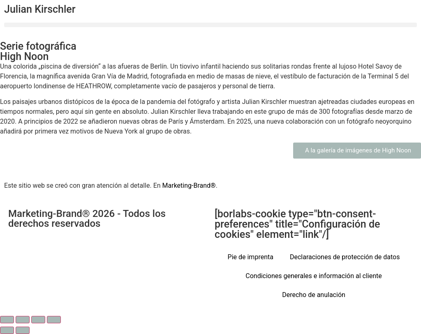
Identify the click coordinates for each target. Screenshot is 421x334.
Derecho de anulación (313, 295)
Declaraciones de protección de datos (345, 257)
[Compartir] (38, 319)
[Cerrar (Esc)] (54, 319)
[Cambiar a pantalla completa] (23, 319)
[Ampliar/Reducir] (7, 319)
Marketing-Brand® (189, 185)
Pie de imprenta (250, 257)
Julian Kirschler (40, 9)
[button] (210, 25)
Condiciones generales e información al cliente (313, 276)
